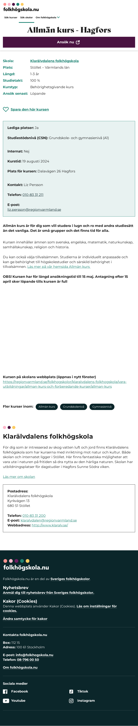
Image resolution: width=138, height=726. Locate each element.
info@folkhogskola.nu (34, 655)
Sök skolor (26, 17)
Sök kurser (10, 17)
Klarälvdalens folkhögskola (54, 61)
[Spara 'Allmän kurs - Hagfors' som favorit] (26, 109)
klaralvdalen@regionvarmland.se (49, 520)
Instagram (82, 700)
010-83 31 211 (32, 195)
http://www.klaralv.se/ (50, 525)
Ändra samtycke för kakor (25, 619)
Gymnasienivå (102, 406)
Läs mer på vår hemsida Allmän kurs (59, 267)
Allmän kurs (47, 406)
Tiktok (78, 691)
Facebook (15, 691)
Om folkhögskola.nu (20, 667)
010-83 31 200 (34, 516)
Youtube (14, 700)
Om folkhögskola (48, 17)
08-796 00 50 (28, 660)
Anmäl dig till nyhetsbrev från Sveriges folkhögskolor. (48, 593)
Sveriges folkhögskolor (70, 579)
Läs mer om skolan (19, 477)
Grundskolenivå (73, 406)
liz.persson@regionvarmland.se (34, 210)
